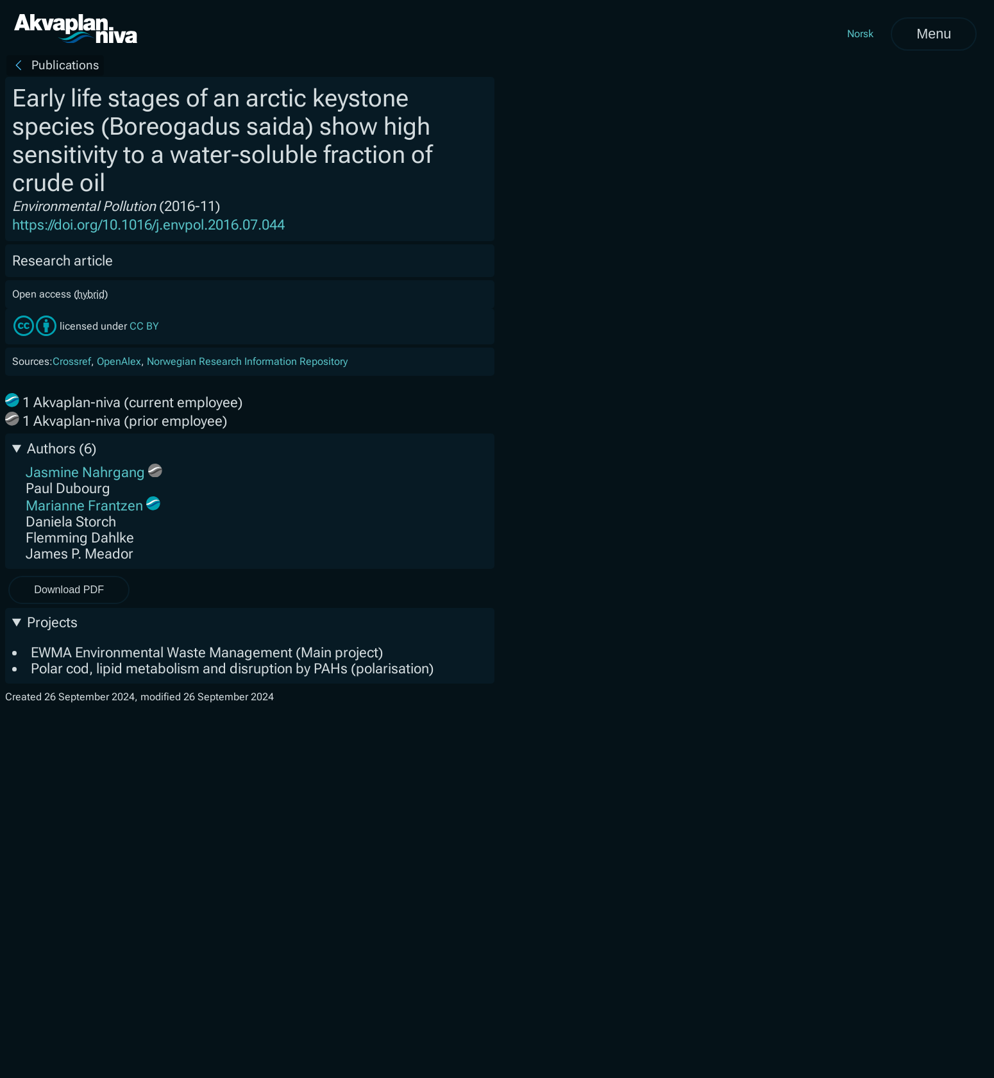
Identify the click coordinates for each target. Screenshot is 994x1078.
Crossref (72, 361)
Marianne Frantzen (84, 506)
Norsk (860, 34)
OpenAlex (119, 361)
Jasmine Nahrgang (85, 472)
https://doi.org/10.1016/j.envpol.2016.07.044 (148, 225)
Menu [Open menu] (933, 34)
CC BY (144, 326)
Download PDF (69, 589)
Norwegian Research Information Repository (247, 361)
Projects (51, 622)
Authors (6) (61, 449)
